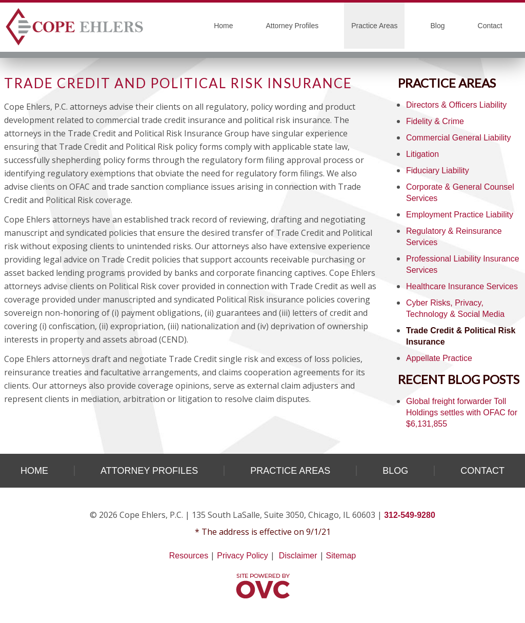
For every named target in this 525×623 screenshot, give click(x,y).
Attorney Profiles (292, 26)
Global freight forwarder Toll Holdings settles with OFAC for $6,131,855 (461, 412)
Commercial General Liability (458, 137)
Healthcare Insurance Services (462, 286)
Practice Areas (374, 26)
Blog (437, 26)
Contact (490, 26)
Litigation (422, 154)
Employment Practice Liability (459, 214)
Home (223, 26)
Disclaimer (298, 555)
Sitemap (341, 555)
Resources (188, 555)
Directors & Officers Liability (456, 105)
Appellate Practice (439, 358)
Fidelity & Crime (435, 121)
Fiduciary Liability (437, 170)
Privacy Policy (242, 555)
